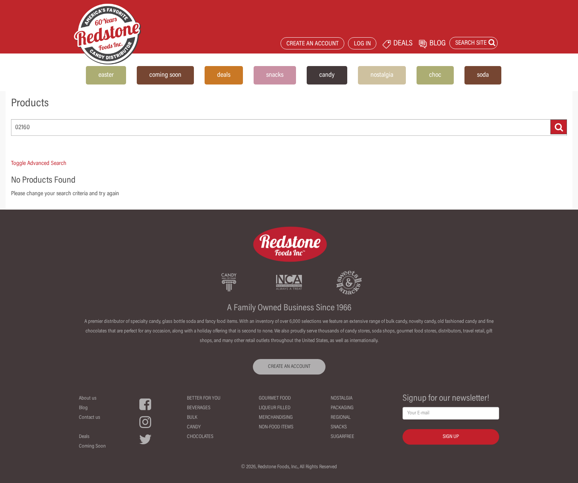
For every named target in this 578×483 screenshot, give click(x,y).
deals (223, 75)
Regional (341, 417)
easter (106, 75)
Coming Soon (92, 446)
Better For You (203, 398)
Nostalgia (341, 398)
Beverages (198, 408)
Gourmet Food (275, 398)
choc (435, 75)
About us (88, 398)
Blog (83, 408)
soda (483, 75)
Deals (84, 436)
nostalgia (381, 75)
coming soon (165, 75)
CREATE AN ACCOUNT (312, 44)
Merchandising (276, 417)
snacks (274, 75)
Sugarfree (342, 436)
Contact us (89, 417)
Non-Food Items (276, 427)
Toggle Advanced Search (38, 163)
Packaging (342, 408)
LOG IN (362, 44)
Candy (194, 427)
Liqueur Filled (274, 408)
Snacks (339, 427)
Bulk (192, 417)
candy (327, 75)
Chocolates (200, 436)
